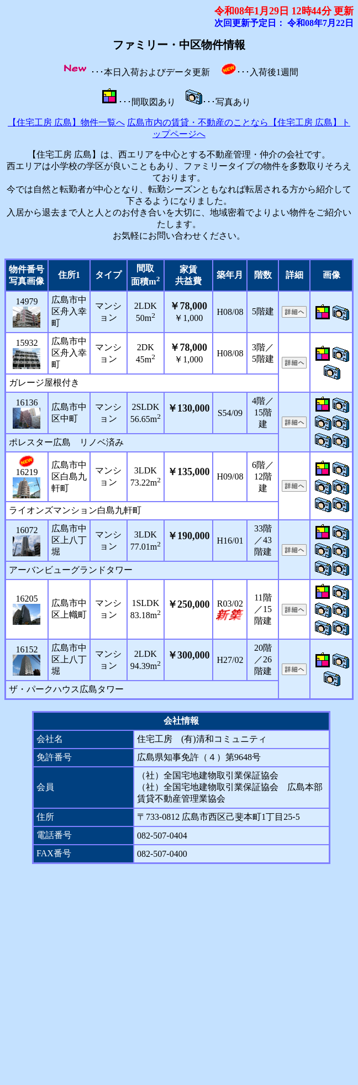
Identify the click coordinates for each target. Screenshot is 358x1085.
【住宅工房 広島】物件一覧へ (66, 122)
